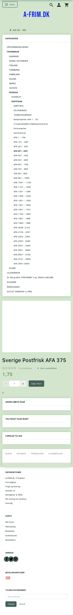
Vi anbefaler (55, 453)
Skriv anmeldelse (48, 368)
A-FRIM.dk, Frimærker (15, 478)
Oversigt (9, 503)
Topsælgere (37, 453)
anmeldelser (25, 368)
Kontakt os (10, 490)
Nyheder (21, 453)
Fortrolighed (10, 482)
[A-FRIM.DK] (36, 14)
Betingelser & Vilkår (14, 494)
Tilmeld (11, 604)
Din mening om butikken (15, 499)
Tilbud (8, 453)
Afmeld (22, 604)
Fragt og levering (12, 486)
